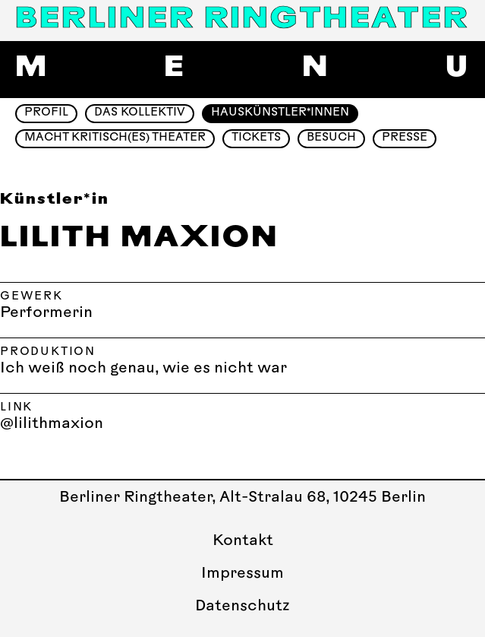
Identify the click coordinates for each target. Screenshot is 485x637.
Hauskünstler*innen (280, 113)
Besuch (331, 138)
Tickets (256, 138)
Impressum (242, 574)
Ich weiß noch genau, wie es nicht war (143, 368)
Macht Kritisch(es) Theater (115, 138)
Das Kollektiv (139, 113)
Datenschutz (242, 606)
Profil (46, 113)
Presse (404, 138)
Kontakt (243, 541)
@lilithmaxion (51, 424)
